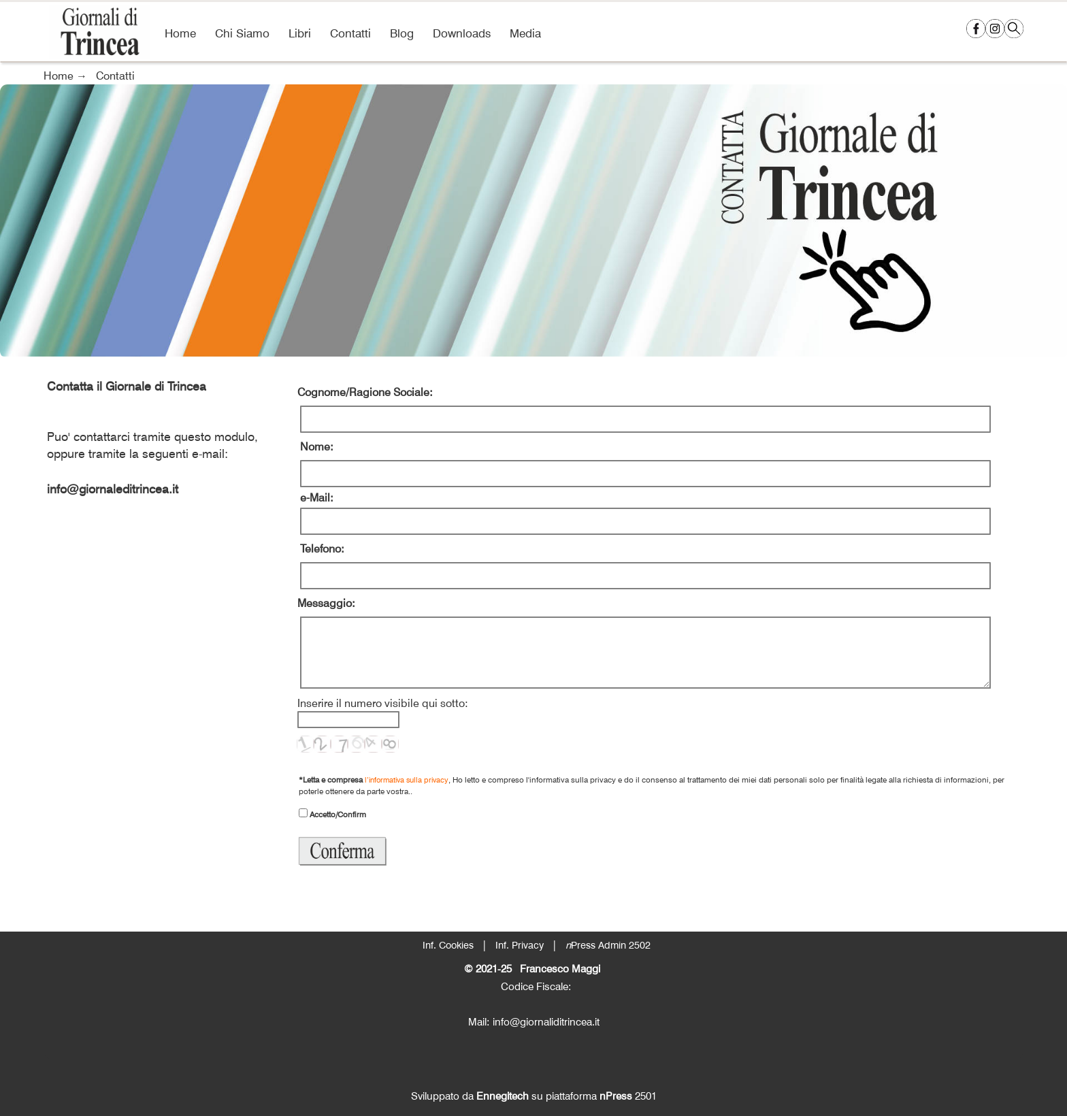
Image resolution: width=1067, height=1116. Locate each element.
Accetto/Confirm (337, 814)
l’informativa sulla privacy (406, 779)
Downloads (462, 32)
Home (180, 32)
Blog (402, 32)
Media (525, 32)
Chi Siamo (242, 32)
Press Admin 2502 (608, 944)
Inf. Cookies (448, 944)
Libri (300, 32)
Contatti (350, 32)
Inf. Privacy (519, 944)
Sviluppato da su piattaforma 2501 (534, 1095)
